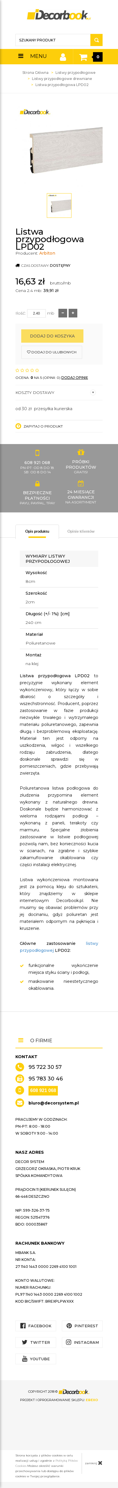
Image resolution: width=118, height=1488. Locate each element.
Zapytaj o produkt (39, 426)
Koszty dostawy (55, 392)
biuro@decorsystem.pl (53, 1103)
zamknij (94, 1463)
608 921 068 (43, 1090)
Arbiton (47, 253)
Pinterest (82, 1326)
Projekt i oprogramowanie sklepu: (59, 1400)
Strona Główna (35, 72)
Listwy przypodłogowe (76, 72)
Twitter (36, 1342)
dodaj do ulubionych (51, 352)
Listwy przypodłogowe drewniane (62, 78)
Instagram (82, 1342)
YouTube (36, 1359)
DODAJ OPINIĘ (74, 377)
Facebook (35, 1326)
